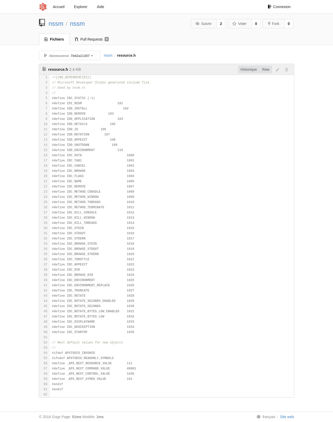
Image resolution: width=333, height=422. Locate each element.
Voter (239, 24)
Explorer (80, 7)
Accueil (59, 7)
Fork (273, 24)
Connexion (279, 7)
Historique (249, 69)
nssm (56, 23)
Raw (266, 69)
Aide (100, 7)
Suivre (203, 24)
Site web (287, 417)
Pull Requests (92, 39)
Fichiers (54, 39)
